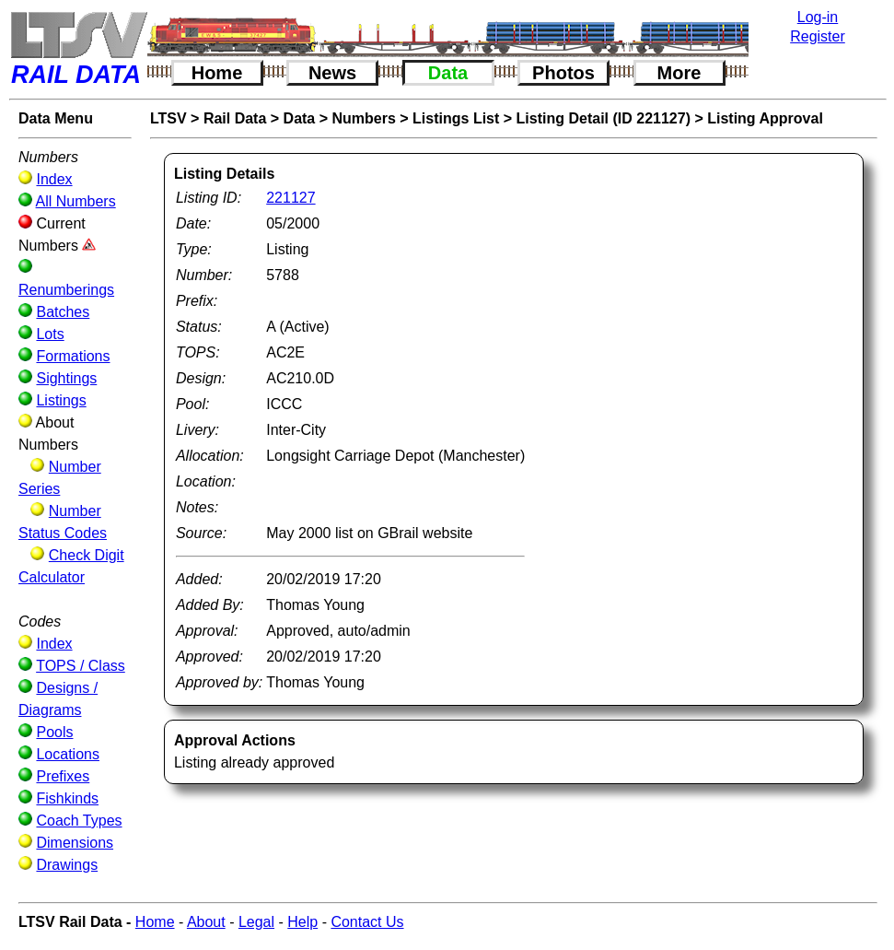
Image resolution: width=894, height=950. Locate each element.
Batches (62, 312)
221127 (290, 197)
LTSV (168, 118)
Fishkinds (67, 798)
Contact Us (367, 922)
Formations (73, 356)
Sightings (66, 378)
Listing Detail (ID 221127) (604, 118)
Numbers (364, 118)
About (206, 922)
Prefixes (62, 776)
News (332, 73)
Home (217, 73)
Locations (67, 754)
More (679, 73)
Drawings (67, 865)
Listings (61, 400)
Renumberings (66, 290)
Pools (54, 732)
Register (817, 36)
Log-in (817, 17)
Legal (256, 922)
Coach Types (79, 820)
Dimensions (74, 842)
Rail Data (234, 118)
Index (54, 179)
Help (302, 922)
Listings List (455, 118)
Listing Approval (765, 118)
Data (448, 73)
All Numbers (76, 201)
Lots (50, 334)
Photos (563, 73)
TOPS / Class (80, 666)
